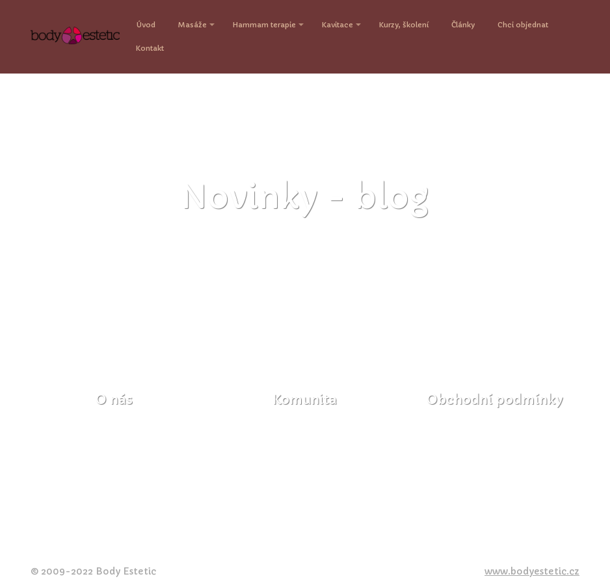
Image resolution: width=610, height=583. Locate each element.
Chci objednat (522, 24)
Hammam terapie (264, 24)
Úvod (145, 24)
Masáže (192, 24)
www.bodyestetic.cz (531, 571)
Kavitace (337, 24)
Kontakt (150, 48)
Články (463, 24)
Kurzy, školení (404, 24)
